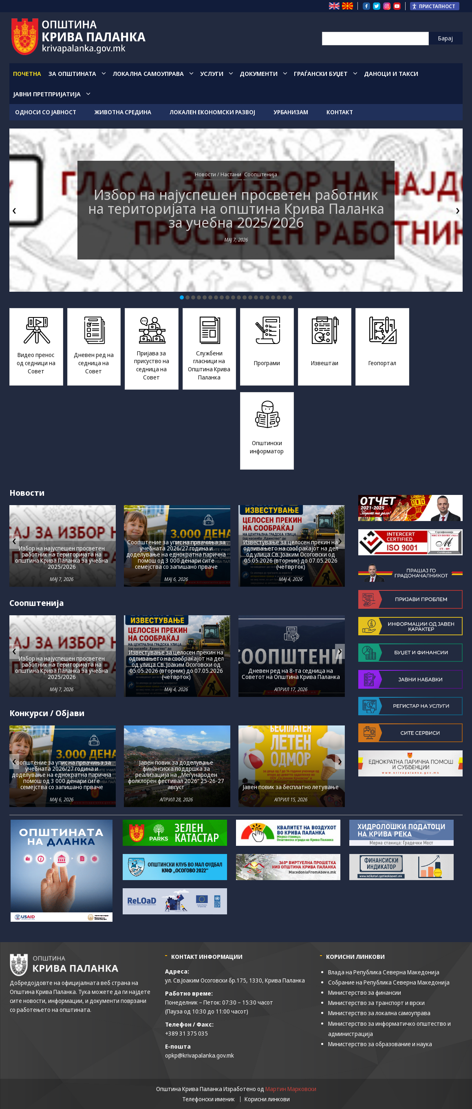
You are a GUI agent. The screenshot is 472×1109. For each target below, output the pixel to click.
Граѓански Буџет (321, 73)
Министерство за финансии (364, 992)
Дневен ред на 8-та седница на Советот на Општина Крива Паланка (291, 674)
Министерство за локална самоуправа (379, 1013)
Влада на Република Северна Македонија (383, 972)
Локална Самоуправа (148, 73)
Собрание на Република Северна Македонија (389, 982)
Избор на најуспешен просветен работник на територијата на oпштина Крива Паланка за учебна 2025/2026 (236, 208)
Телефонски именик (208, 1099)
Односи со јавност (45, 112)
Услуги (211, 73)
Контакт (339, 112)
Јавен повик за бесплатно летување (291, 787)
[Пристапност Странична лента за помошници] (434, 6)
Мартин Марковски (290, 1089)
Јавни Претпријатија (47, 94)
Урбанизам (290, 112)
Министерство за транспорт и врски (376, 1003)
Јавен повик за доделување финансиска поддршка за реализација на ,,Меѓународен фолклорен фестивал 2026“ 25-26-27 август (176, 775)
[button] (182, 297)
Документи (259, 73)
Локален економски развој (212, 112)
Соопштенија (260, 174)
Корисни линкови (267, 1099)
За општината (72, 73)
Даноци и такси (391, 73)
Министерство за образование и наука (380, 1044)
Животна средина (123, 112)
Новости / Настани (218, 174)
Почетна (27, 73)
